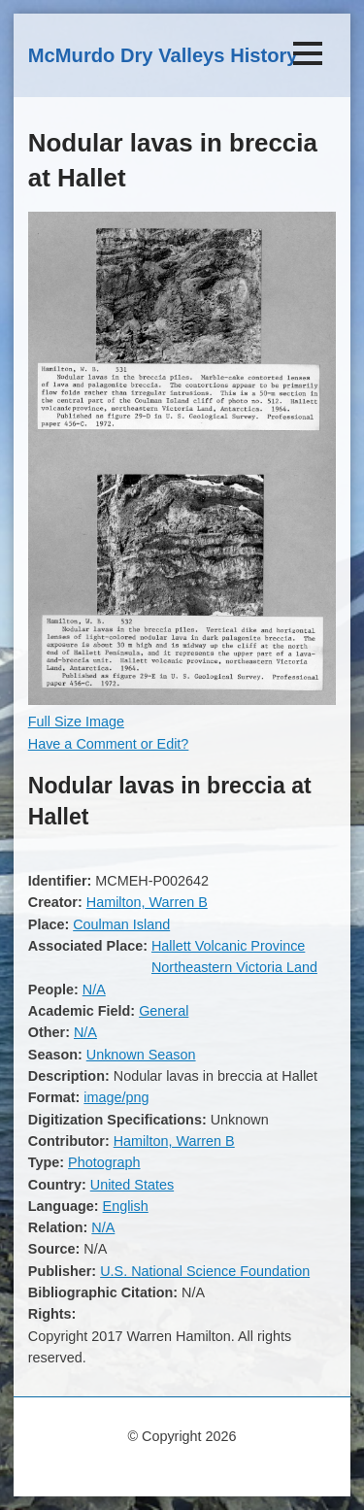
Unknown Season (141, 1054)
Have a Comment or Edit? (108, 744)
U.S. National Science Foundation (205, 1271)
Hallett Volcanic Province (228, 946)
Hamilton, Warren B (147, 902)
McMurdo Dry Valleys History (163, 55)
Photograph (104, 1162)
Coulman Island (121, 924)
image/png (116, 1097)
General (163, 1011)
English (126, 1206)
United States (132, 1184)
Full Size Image (76, 721)
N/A (94, 989)
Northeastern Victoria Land (234, 967)
